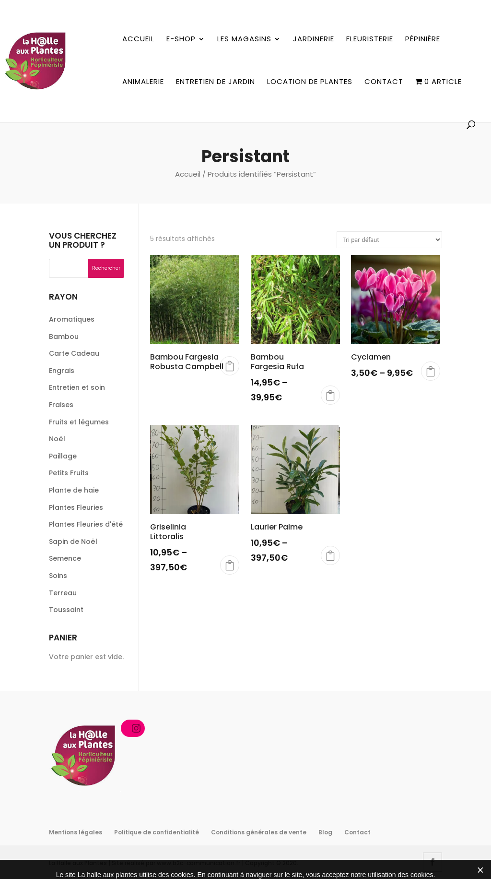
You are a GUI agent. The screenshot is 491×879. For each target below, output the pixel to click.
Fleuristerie (369, 39)
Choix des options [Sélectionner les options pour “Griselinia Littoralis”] (229, 565)
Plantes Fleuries (76, 507)
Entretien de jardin (215, 82)
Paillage (63, 456)
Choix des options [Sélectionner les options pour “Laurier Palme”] (330, 555)
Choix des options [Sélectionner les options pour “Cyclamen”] (430, 371)
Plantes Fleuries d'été (86, 524)
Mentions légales (75, 832)
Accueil (138, 39)
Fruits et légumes (79, 422)
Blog (325, 832)
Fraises (61, 404)
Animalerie (143, 82)
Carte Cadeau (74, 353)
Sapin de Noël (73, 541)
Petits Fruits (69, 473)
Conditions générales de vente (258, 832)
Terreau (63, 593)
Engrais (61, 370)
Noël (57, 439)
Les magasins (244, 39)
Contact (383, 82)
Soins (58, 575)
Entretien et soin (77, 387)
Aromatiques (71, 319)
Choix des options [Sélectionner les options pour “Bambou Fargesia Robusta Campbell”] (229, 365)
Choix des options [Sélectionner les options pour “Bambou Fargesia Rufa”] (330, 395)
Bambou (64, 336)
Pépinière (422, 39)
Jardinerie (313, 39)
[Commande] (389, 239)
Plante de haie (74, 490)
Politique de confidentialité (156, 832)
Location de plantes (309, 82)
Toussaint (66, 609)
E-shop (181, 39)
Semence (65, 558)
